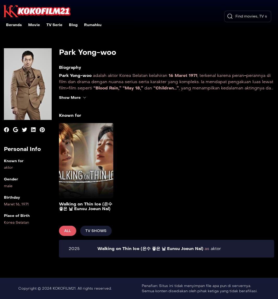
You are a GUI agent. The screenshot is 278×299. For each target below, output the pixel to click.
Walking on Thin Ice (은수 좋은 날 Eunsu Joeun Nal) (85, 206)
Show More (72, 97)
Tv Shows (96, 231)
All (67, 231)
